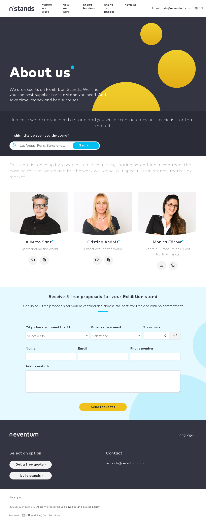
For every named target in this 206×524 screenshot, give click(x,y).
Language (186, 435)
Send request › (103, 407)
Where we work (47, 8)
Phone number (142, 348)
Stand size (152, 327)
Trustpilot (16, 497)
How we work (66, 8)
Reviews (130, 4)
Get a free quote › (30, 464)
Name (30, 348)
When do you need (106, 327)
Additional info (38, 366)
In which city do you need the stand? (39, 135)
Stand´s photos (109, 8)
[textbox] (56, 336)
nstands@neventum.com (171, 8)
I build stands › (30, 475)
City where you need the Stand (51, 327)
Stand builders (89, 6)
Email (82, 348)
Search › (86, 145)
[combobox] (57, 335)
